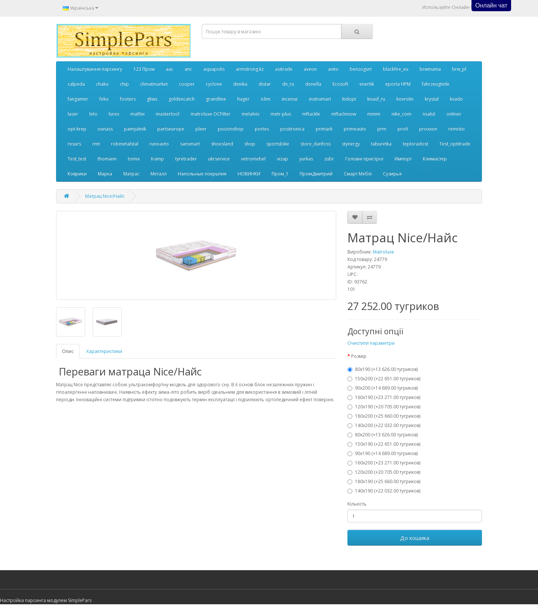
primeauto (355, 129)
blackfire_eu (395, 69)
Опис (68, 351)
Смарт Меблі (358, 174)
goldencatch (181, 99)
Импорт (403, 159)
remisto (456, 129)
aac (169, 69)
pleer (201, 129)
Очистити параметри (371, 343)
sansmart (190, 144)
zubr (329, 159)
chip (124, 84)
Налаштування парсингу (95, 69)
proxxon (428, 129)
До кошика (414, 537)
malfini (137, 114)
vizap (282, 159)
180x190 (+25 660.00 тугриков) (383, 481)
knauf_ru (376, 99)
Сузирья (392, 174)
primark (324, 129)
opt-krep (77, 129)
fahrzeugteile (435, 84)
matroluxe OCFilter (211, 114)
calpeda (76, 84)
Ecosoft (340, 84)
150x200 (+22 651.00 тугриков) (383, 378)
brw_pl (459, 69)
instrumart (320, 99)
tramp (157, 159)
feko (104, 99)
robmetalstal (124, 144)
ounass (105, 129)
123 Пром (144, 69)
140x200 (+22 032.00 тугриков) (383, 425)
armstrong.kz (250, 69)
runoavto (159, 144)
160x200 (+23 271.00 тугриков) (383, 463)
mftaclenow (343, 114)
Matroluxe (383, 252)
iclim (265, 99)
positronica (292, 129)
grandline (216, 99)
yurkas (306, 159)
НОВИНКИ (249, 174)
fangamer (78, 99)
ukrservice (219, 159)
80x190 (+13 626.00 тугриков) (382, 369)
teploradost (415, 144)
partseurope (170, 129)
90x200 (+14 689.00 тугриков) (382, 388)
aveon (310, 69)
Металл (159, 174)
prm (381, 129)
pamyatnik (135, 129)
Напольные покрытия (202, 174)
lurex (114, 114)
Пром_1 (280, 174)
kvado (456, 99)
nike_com (401, 114)
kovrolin (405, 99)
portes (262, 129)
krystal (432, 99)
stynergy (351, 144)
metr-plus (280, 114)
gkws (152, 99)
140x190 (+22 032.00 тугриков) (383, 491)
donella (313, 84)
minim (373, 114)
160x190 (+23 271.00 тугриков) (383, 397)
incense (290, 99)
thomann (107, 159)
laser (73, 114)
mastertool (167, 114)
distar (265, 84)
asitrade (284, 69)
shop (249, 144)
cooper (187, 84)
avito (333, 69)
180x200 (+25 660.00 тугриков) (383, 416)
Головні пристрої (364, 159)
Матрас (131, 174)
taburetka (381, 144)
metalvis (250, 114)
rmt (96, 144)
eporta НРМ (398, 84)
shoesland (222, 144)
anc (188, 69)
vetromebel (253, 159)
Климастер (435, 159)
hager (243, 99)
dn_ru (288, 84)
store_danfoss (315, 144)
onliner (453, 114)
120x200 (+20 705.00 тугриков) (383, 472)
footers (128, 99)
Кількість (357, 504)
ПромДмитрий (316, 174)
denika (240, 84)
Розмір (359, 356)
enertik (366, 84)
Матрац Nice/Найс (105, 196)
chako (102, 84)
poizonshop (231, 129)
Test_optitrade (454, 144)
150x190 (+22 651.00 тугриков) (383, 444)
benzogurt (361, 69)
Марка (105, 174)
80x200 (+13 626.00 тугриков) (382, 435)
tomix (134, 159)
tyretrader (186, 159)
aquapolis (214, 69)
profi (403, 129)
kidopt (349, 99)
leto (93, 114)
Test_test (77, 159)
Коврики (77, 174)
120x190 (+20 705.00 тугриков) (383, 406)
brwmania (430, 69)
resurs (74, 144)
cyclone (214, 84)
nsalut (429, 114)
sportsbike (277, 144)
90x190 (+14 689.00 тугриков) (382, 453)
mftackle (311, 114)
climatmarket (154, 84)
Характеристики (104, 351)
